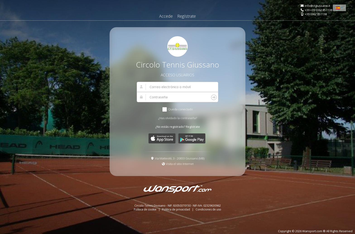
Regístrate (186, 16)
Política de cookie (145, 209)
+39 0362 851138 (316, 14)
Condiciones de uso (208, 209)
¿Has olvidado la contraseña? (177, 118)
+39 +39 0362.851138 (318, 10)
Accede (166, 16)
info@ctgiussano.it (317, 6)
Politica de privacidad (176, 209)
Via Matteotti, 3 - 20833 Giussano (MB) (179, 158)
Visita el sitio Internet (180, 164)
